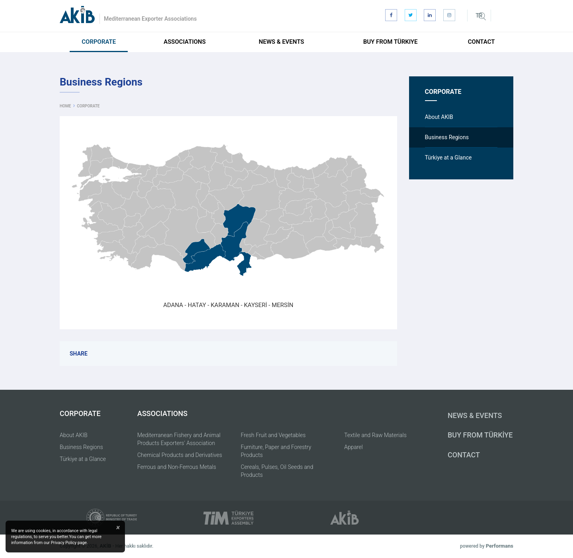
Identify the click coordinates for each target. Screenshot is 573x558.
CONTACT (464, 455)
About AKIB (74, 435)
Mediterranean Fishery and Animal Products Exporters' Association (178, 439)
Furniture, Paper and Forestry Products (276, 451)
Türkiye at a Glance (83, 459)
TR (479, 15)
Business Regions (81, 447)
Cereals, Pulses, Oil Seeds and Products (277, 471)
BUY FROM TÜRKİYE (480, 435)
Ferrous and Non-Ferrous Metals (176, 467)
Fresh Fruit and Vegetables (273, 435)
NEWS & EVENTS (475, 415)
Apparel (353, 447)
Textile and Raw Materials (375, 435)
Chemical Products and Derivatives (179, 455)
